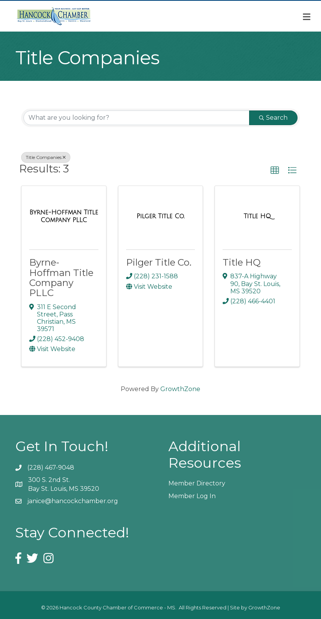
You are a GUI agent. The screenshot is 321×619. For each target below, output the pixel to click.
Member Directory (196, 483)
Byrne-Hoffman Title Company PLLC (61, 277)
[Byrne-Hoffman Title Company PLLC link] (63, 216)
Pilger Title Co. (158, 262)
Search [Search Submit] (273, 117)
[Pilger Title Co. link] (160, 216)
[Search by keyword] (136, 117)
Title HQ (242, 262)
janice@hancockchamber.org (72, 501)
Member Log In (192, 496)
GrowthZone (180, 389)
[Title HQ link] (257, 216)
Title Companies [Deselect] (46, 157)
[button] (275, 170)
